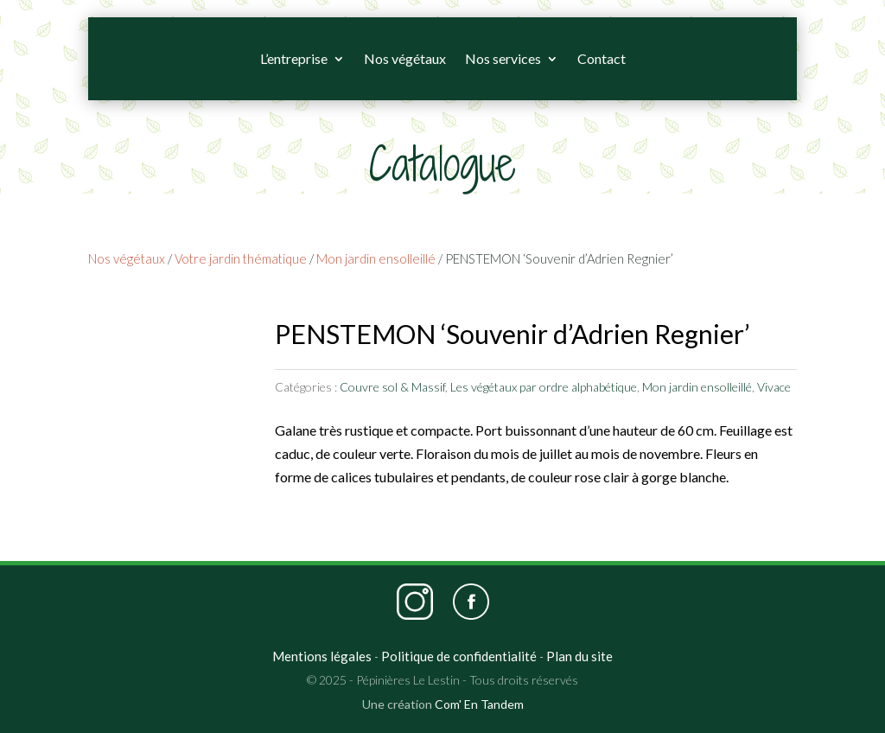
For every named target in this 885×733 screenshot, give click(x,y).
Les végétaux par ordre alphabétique (543, 386)
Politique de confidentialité (459, 656)
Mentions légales (322, 656)
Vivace (774, 386)
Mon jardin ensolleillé (376, 258)
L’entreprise (294, 58)
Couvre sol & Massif (392, 386)
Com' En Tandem (479, 704)
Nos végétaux (405, 58)
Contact (601, 58)
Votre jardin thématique (241, 258)
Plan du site (579, 656)
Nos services (503, 58)
